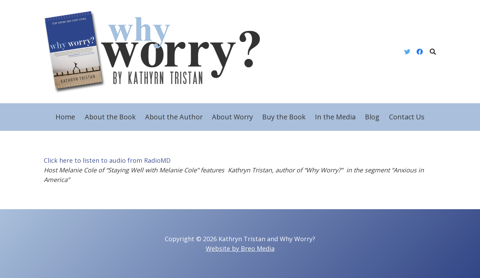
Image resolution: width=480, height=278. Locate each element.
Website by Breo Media (240, 248)
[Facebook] (419, 51)
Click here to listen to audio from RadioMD (107, 160)
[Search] (433, 51)
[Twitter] (407, 51)
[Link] (158, 52)
